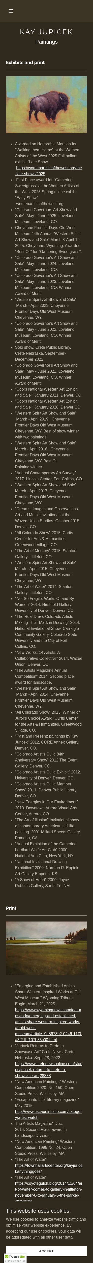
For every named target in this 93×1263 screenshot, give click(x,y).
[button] (11, 11)
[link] (46, 32)
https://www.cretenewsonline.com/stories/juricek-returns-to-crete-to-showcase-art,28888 (48, 1070)
